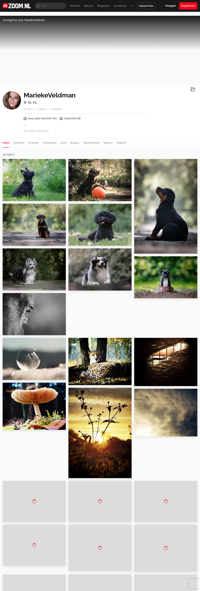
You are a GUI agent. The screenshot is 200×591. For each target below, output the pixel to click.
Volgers (108, 142)
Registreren (188, 5)
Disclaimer (166, 529)
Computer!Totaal (53, 563)
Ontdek (75, 5)
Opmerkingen (91, 142)
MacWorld (110, 563)
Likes (63, 142)
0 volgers (41, 109)
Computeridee (29, 563)
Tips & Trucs (71, 563)
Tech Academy (86, 567)
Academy (120, 5)
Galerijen (18, 142)
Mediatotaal (85, 563)
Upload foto (146, 6)
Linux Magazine (111, 567)
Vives (99, 567)
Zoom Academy (68, 567)
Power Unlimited (181, 563)
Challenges (49, 142)
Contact (165, 553)
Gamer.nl (149, 563)
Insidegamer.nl (163, 563)
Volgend (121, 142)
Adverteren (167, 524)
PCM (40, 563)
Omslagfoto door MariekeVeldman (23, 20)
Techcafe (99, 563)
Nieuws (88, 5)
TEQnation (135, 567)
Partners (165, 541)
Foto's (6, 142)
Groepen (33, 142)
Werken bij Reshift (91, 586)
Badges (74, 142)
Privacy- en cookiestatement (122, 586)
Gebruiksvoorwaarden (173, 535)
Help (163, 547)
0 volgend (55, 109)
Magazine (103, 5)
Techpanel (137, 563)
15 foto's (28, 109)
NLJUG (124, 567)
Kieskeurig (14, 563)
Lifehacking (124, 563)
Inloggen (170, 5)
